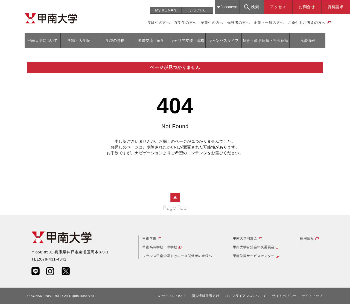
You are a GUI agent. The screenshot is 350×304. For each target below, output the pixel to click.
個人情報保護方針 (206, 296)
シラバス (197, 10)
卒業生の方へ (212, 23)
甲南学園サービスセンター (254, 256)
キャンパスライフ (223, 40)
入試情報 (307, 40)
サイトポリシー (284, 296)
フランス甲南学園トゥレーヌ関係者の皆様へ (177, 256)
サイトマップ (312, 296)
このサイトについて (170, 296)
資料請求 (336, 7)
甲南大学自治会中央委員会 (254, 247)
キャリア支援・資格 (187, 40)
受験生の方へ (159, 23)
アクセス (278, 7)
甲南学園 (149, 238)
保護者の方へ (238, 23)
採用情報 (307, 238)
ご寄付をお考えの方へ (306, 23)
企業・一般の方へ (269, 23)
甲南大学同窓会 (245, 238)
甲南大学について (42, 40)
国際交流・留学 (151, 40)
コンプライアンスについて (245, 296)
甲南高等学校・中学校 (159, 247)
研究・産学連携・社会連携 (265, 40)
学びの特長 (115, 40)
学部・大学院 (78, 40)
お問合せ (307, 7)
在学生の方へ (185, 23)
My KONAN (165, 10)
